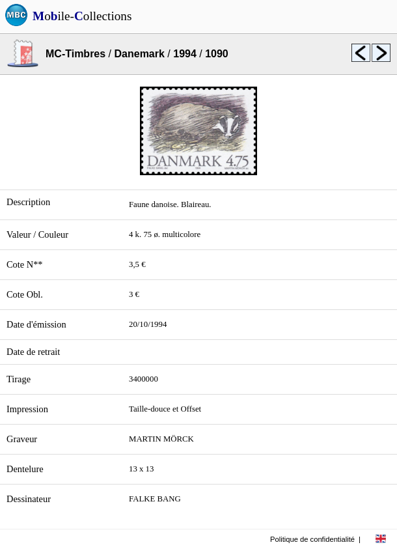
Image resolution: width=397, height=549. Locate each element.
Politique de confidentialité (312, 539)
